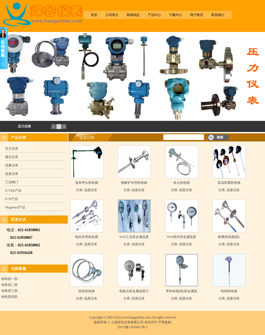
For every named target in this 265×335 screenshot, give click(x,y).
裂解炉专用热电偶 (134, 183)
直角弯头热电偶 (86, 183)
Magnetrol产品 (15, 207)
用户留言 (196, 15)
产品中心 (154, 15)
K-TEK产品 (13, 190)
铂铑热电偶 (229, 291)
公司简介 (112, 15)
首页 (94, 15)
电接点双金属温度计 (134, 291)
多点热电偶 (181, 183)
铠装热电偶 (86, 291)
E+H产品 (11, 199)
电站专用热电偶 (86, 237)
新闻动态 (133, 15)
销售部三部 (9, 291)
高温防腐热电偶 (229, 183)
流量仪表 (11, 165)
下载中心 (175, 15)
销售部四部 (9, 297)
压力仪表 (24, 126)
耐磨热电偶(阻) (229, 237)
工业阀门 (11, 182)
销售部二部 (9, 285)
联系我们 (217, 15)
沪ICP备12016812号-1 (132, 327)
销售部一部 (9, 279)
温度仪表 (11, 174)
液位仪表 (11, 157)
